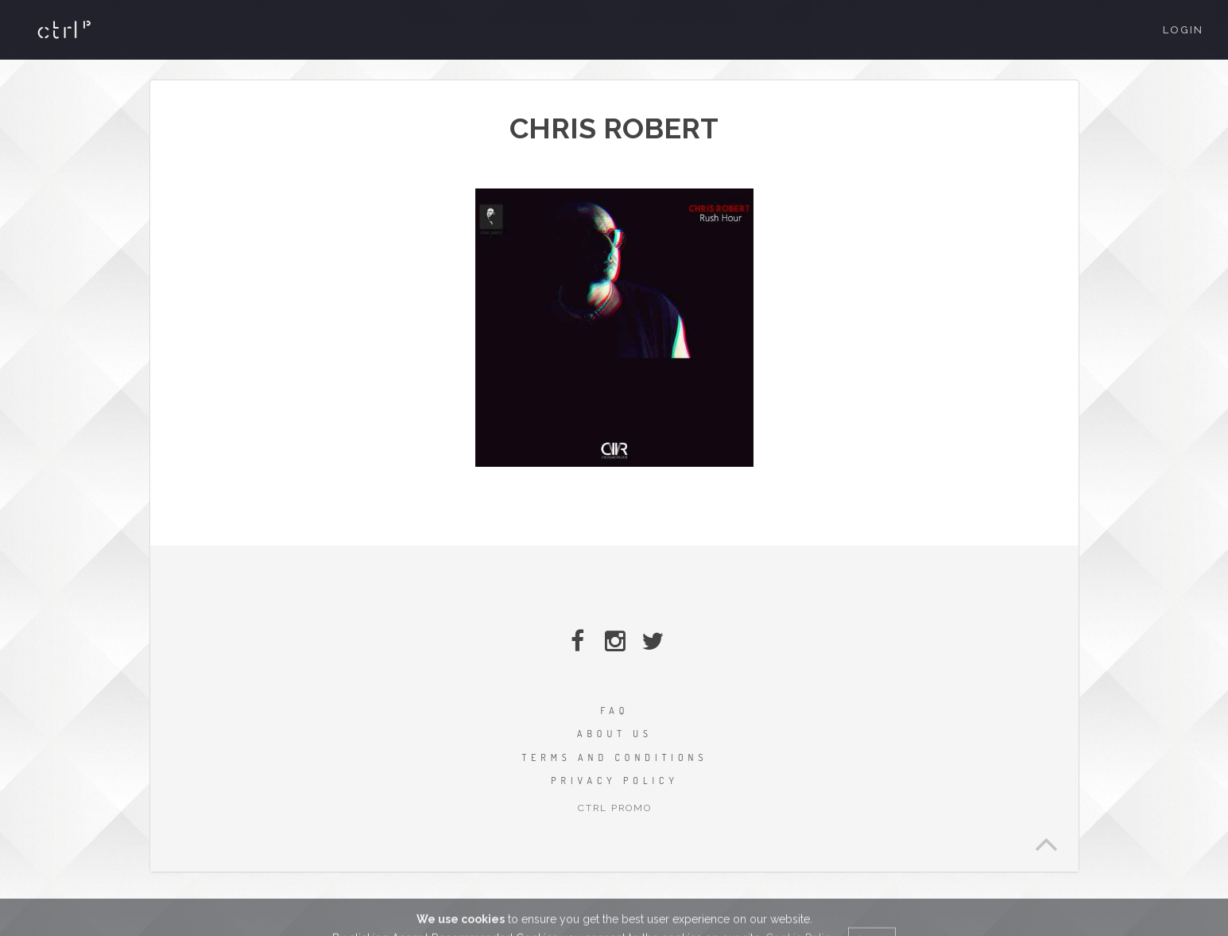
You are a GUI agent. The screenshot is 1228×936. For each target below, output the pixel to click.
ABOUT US (615, 734)
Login (1183, 30)
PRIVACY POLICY (615, 780)
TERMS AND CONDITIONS (615, 757)
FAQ (615, 711)
